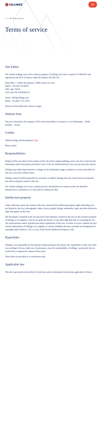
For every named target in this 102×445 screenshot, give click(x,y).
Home (7, 18)
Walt (36, 140)
